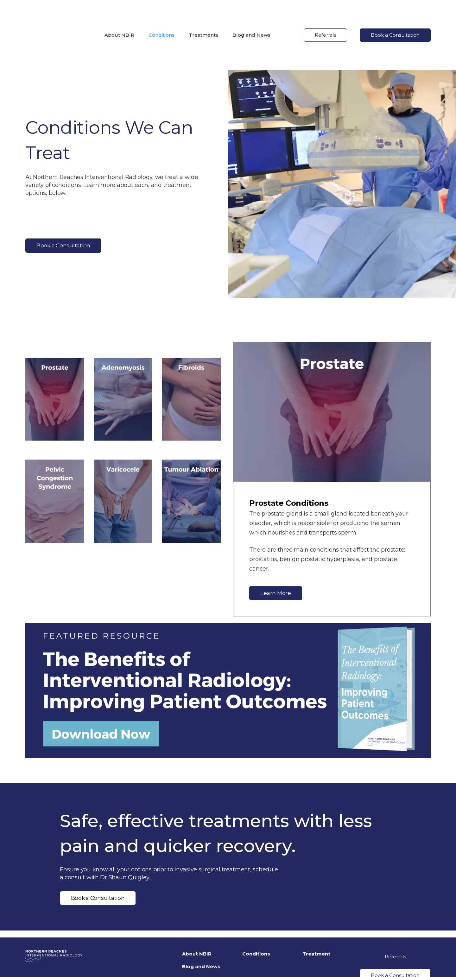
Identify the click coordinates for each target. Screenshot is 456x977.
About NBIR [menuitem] (119, 13)
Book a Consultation (395, 13)
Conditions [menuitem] (161, 13)
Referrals (325, 13)
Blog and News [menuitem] (251, 13)
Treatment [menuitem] (316, 910)
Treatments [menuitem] (203, 13)
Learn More (275, 549)
